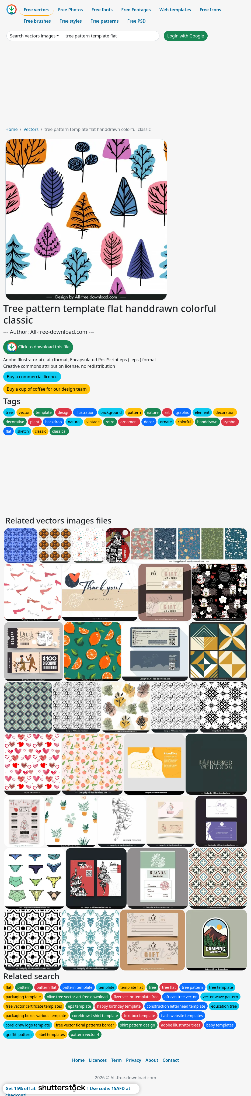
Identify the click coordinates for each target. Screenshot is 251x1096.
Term (116, 1060)
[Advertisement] (125, 85)
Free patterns (104, 21)
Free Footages (136, 10)
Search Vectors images (32, 36)
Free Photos (70, 10)
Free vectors (36, 10)
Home (11, 129)
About (151, 1060)
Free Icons (210, 10)
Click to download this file (38, 347)
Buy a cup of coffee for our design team (47, 389)
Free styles (71, 21)
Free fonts (102, 10)
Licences (98, 1060)
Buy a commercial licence (32, 377)
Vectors (31, 129)
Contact (171, 1060)
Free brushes (37, 21)
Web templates (175, 10)
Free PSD (136, 21)
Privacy (133, 1060)
